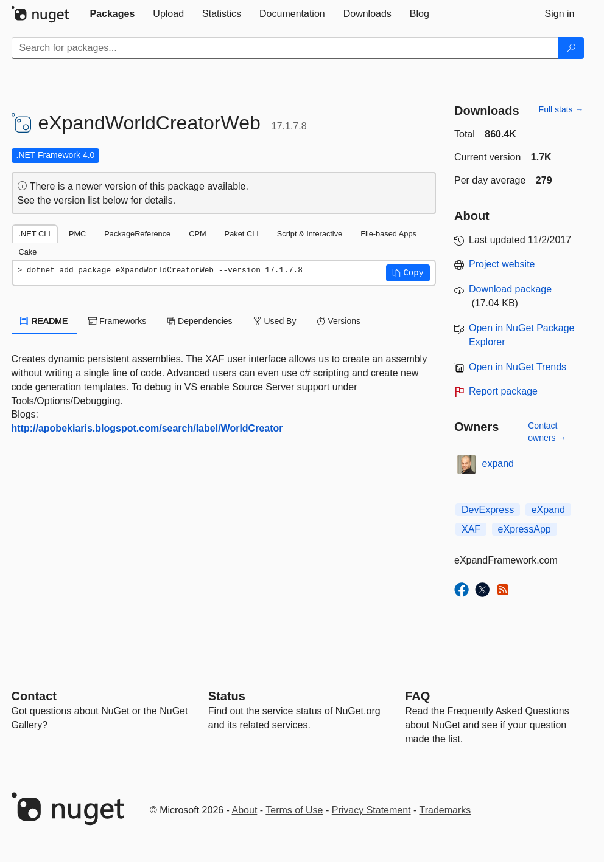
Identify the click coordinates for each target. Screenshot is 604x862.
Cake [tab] (28, 252)
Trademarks (445, 810)
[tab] (112, 14)
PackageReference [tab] (137, 233)
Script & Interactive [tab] (309, 233)
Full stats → (561, 109)
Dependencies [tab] (199, 321)
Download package (510, 289)
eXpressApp (524, 529)
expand (498, 463)
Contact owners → (547, 432)
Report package (503, 391)
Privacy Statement (371, 810)
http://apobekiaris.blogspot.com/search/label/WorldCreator (147, 428)
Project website (502, 264)
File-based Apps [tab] (388, 233)
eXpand (548, 510)
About (245, 810)
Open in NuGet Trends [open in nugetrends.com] (517, 367)
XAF (471, 529)
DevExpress (488, 510)
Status (226, 696)
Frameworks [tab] (117, 321)
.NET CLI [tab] (35, 233)
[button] (408, 272)
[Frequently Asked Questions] (417, 696)
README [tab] (44, 321)
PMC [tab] (77, 233)
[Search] (571, 48)
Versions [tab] (338, 321)
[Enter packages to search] (285, 48)
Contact (34, 696)
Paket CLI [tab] (242, 233)
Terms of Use (294, 810)
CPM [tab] (197, 233)
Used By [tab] (275, 321)
